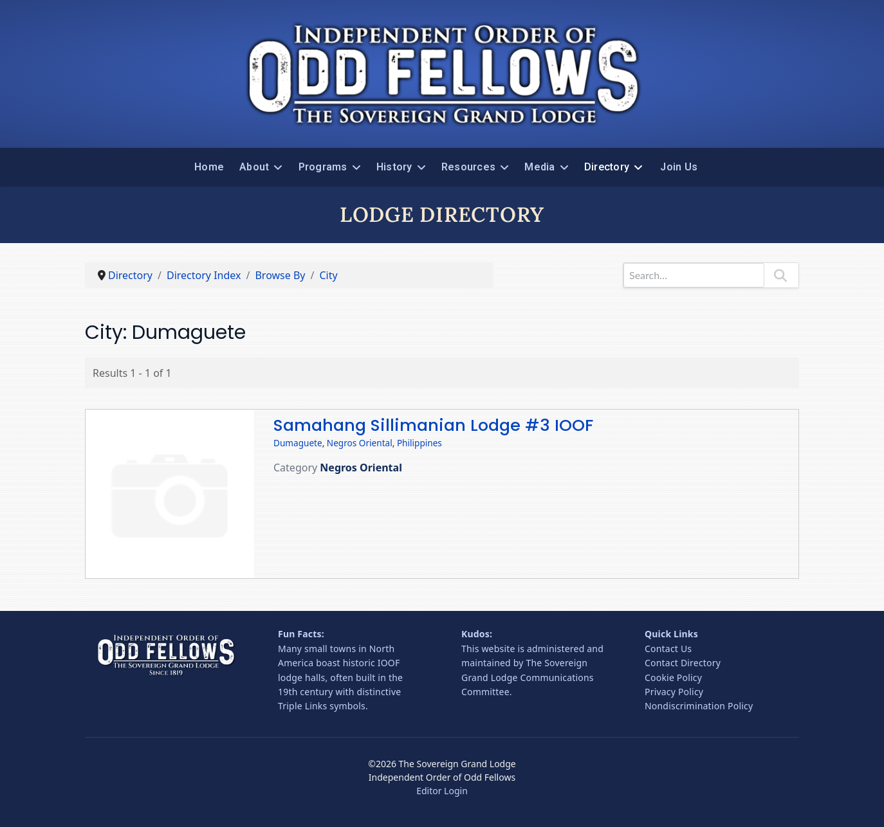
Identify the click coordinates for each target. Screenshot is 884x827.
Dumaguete (297, 443)
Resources (468, 167)
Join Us (678, 167)
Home (209, 167)
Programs (323, 167)
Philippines (419, 443)
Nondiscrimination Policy (699, 706)
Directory (606, 167)
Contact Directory (683, 663)
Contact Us (668, 648)
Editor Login (442, 791)
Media (539, 167)
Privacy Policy (674, 692)
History (394, 167)
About (254, 167)
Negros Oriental (359, 443)
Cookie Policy (673, 677)
